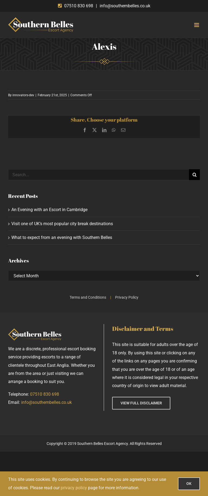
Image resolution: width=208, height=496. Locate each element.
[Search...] (98, 174)
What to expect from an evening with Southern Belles (61, 237)
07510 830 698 (78, 5)
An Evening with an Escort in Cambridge (49, 209)
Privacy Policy (126, 297)
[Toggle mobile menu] (197, 25)
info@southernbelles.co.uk (125, 5)
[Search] (194, 174)
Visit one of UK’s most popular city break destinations (62, 223)
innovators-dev (23, 95)
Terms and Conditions (88, 297)
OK (188, 483)
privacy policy (74, 487)
